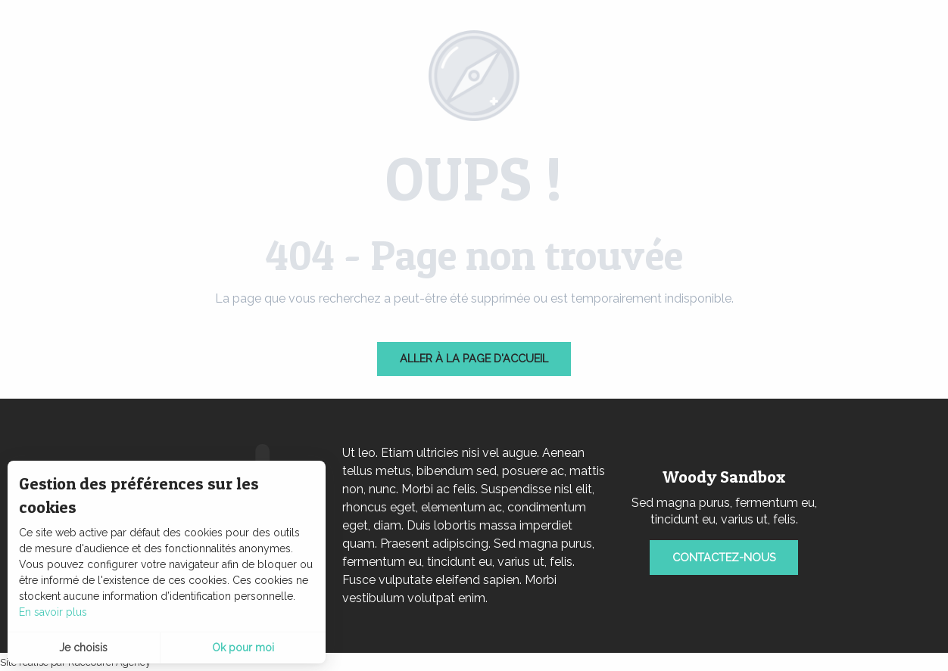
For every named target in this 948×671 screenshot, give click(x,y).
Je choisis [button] (83, 647)
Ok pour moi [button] (243, 647)
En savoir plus (53, 612)
